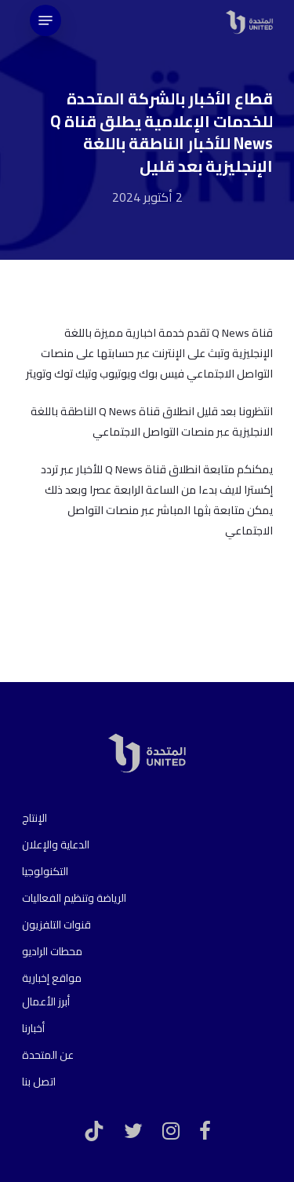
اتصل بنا (39, 1081)
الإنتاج (34, 818)
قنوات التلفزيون (56, 924)
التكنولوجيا (45, 871)
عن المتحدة (48, 1055)
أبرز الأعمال (46, 1001)
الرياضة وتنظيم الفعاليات (74, 898)
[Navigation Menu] (45, 20)
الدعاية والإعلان (55, 844)
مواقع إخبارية (52, 978)
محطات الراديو (52, 951)
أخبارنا (33, 1028)
